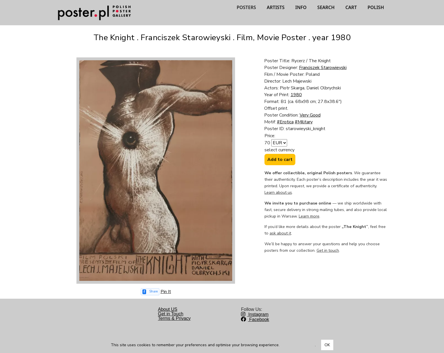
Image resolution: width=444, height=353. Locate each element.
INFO (301, 7)
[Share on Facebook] (150, 291)
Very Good (310, 115)
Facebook (255, 319)
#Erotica (285, 122)
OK (327, 345)
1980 (296, 95)
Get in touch (328, 250)
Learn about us (278, 192)
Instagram (254, 314)
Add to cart (280, 159)
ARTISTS (276, 7)
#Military (304, 122)
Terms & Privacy (174, 318)
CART (351, 7)
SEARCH (326, 7)
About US (167, 309)
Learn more (309, 216)
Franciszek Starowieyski (323, 67)
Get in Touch (170, 313)
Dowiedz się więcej (298, 345)
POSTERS (246, 7)
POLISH (376, 7)
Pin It (166, 292)
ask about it (280, 233)
